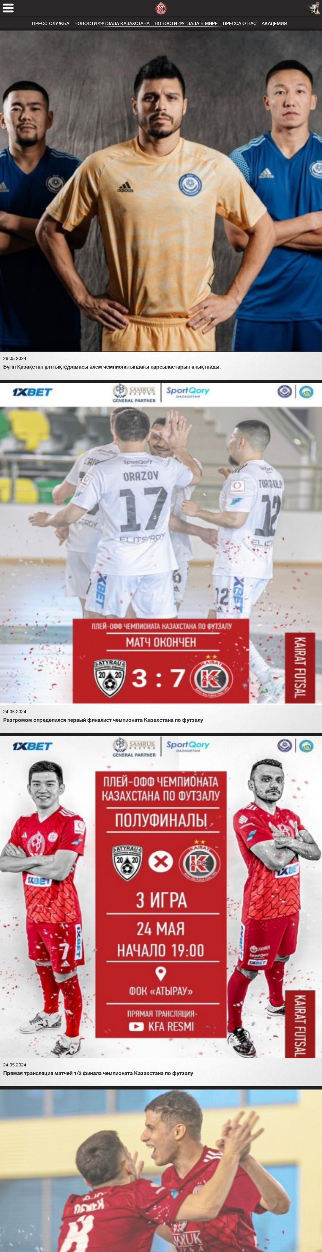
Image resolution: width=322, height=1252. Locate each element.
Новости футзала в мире (186, 23)
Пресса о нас (240, 23)
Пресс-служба (50, 23)
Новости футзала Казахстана (111, 23)
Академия (274, 23)
